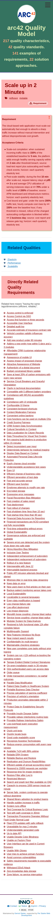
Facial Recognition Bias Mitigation (22, 498)
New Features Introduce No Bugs (22, 635)
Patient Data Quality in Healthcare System (26, 686)
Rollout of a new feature (17, 563)
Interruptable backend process (20, 570)
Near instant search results (19, 638)
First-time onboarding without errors (23, 528)
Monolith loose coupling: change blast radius (27, 614)
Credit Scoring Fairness (17, 422)
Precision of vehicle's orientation (21, 696)
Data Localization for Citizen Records (24, 433)
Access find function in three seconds (24, 320)
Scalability (11, 266)
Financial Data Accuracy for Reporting (24, 518)
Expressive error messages (19, 494)
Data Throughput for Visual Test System (25, 436)
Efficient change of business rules (22, 474)
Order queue (12, 672)
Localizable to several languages (22, 597)
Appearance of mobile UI (18, 357)
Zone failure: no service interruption (23, 874)
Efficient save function (16, 484)
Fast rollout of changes (17, 508)
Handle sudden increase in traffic (22, 802)
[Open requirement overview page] (38, 103)
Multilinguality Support (16, 631)
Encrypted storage (14, 491)
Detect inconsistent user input (20, 446)
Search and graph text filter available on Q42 (28, 782)
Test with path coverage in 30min (22, 813)
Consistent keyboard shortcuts (20, 409)
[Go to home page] (26, 21)
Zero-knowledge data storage (20, 871)
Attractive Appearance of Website (22, 364)
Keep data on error (15, 583)
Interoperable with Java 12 (18, 566)
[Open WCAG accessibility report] (26, 909)
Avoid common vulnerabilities (20, 857)
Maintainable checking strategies (22, 645)
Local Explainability (15, 593)
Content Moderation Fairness (20, 412)
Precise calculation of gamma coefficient (25, 693)
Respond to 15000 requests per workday (25, 768)
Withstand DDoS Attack (17, 867)
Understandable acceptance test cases (25, 467)
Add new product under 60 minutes (23, 340)
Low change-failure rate (17, 604)
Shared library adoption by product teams (26, 799)
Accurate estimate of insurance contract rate (27, 330)
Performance (12, 263)
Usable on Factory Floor (17, 840)
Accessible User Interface (18, 323)
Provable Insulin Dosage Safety (21, 713)
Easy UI (9, 470)
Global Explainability (15, 532)
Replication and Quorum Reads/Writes (24, 761)
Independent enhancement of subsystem (26, 556)
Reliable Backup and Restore (20, 758)
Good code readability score (19, 737)
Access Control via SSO (17, 316)
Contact (12, 906)
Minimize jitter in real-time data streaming (26, 580)
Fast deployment (13, 504)
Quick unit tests (13, 730)
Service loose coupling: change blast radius (27, 617)
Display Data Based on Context (21, 453)
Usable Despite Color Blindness (21, 837)
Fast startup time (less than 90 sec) (23, 515)
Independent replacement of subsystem (25, 559)
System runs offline (15, 806)
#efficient (13, 98)
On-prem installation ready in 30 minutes (25, 665)
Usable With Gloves (15, 850)
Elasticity (10, 259)
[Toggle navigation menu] (48, 5)
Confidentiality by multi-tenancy (21, 641)
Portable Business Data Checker (21, 689)
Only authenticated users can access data (26, 669)
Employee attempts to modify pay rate (24, 487)
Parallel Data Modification (18, 683)
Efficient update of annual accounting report (27, 765)
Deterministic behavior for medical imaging (26, 450)
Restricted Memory (15, 778)
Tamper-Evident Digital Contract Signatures (27, 662)
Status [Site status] (22, 906)
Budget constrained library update (22, 371)
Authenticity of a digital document (22, 367)
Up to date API (12, 833)
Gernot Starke (20, 913)
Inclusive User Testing (16, 552)
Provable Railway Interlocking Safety (24, 720)
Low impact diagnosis (16, 611)
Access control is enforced (18, 313)
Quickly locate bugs (15, 734)
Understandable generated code (21, 830)
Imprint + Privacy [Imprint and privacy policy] (38, 906)
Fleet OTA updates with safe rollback (23, 823)
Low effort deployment (16, 607)
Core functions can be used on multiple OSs (27, 419)
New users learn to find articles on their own (27, 587)
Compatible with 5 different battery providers (27, 391)
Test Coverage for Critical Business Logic (26, 809)
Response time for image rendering (23, 772)
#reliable (24, 98)
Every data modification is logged (22, 600)
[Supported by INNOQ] (26, 901)
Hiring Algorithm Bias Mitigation (21, 549)
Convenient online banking (18, 415)
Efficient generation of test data (21, 477)
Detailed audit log (14, 326)
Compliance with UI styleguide (20, 402)
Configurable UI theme (16, 405)
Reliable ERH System (16, 754)
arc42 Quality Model (26, 31)
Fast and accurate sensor (18, 480)
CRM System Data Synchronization (23, 426)
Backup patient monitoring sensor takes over (27, 590)
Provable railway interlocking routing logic (26, 717)
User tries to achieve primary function (24, 854)
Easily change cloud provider (20, 463)
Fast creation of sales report (19, 501)
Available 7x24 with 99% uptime (21, 751)
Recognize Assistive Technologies (22, 741)
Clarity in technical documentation (22, 388)
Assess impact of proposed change (23, 361)
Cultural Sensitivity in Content (20, 429)
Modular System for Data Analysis (22, 621)
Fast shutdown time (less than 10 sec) (24, 511)
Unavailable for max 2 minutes (20, 826)
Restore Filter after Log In (18, 775)
